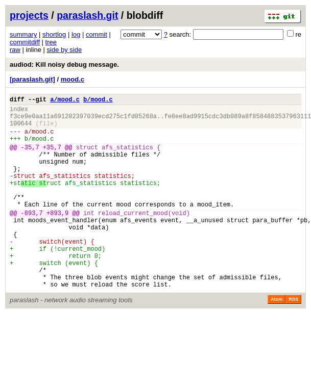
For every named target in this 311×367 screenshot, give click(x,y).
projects (29, 15)
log (75, 34)
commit (96, 34)
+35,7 (52, 157)
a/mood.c (65, 100)
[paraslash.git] (32, 79)
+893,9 (57, 237)
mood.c (72, 79)
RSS (293, 339)
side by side (64, 50)
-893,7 (32, 237)
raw (15, 50)
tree (51, 42)
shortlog (54, 34)
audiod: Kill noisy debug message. (64, 64)
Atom (276, 339)
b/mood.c (98, 100)
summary (23, 34)
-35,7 (30, 157)
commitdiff (25, 42)
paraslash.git (87, 15)
